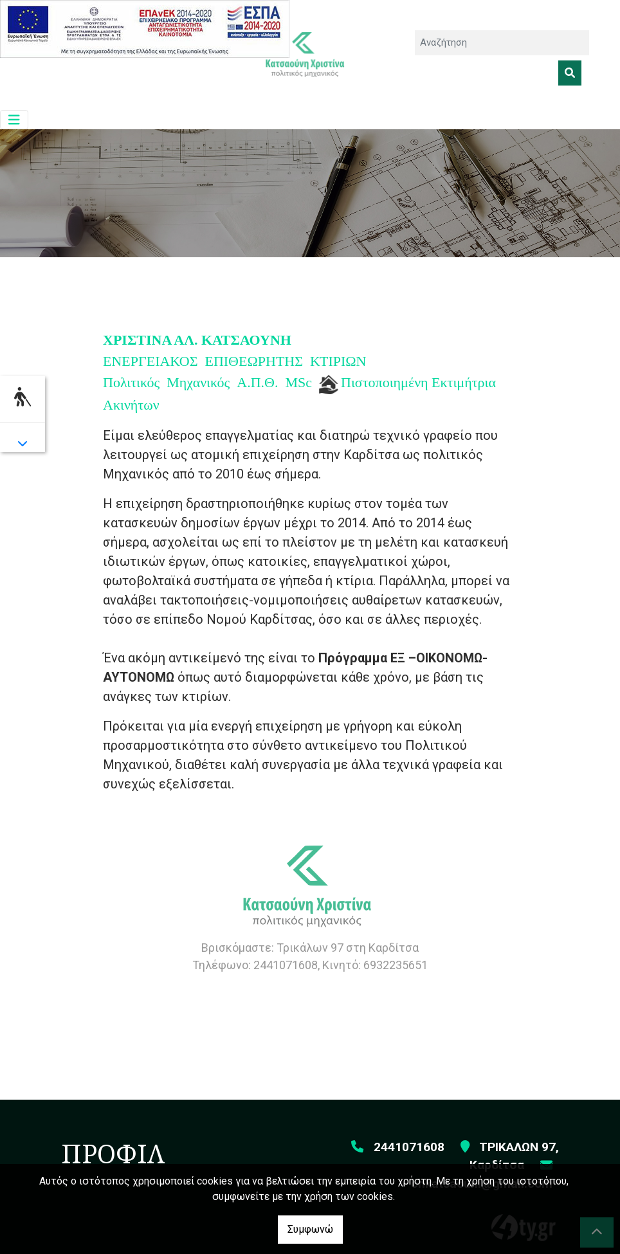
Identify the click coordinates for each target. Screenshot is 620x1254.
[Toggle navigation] (14, 120)
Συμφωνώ (310, 1229)
